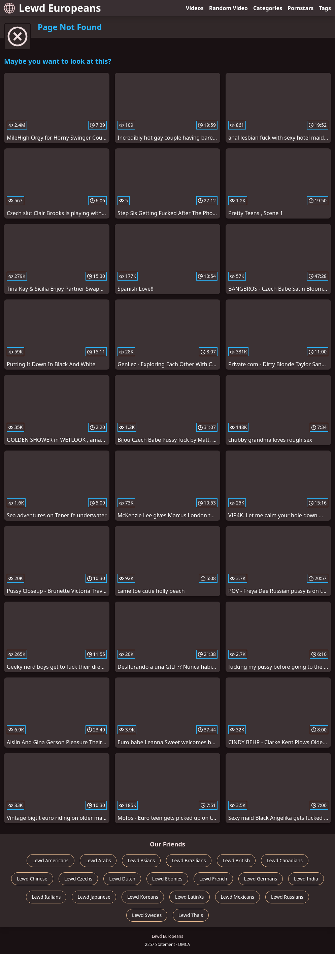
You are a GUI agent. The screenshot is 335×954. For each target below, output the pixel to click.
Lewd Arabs (98, 860)
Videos (195, 8)
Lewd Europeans (52, 8)
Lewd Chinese (32, 878)
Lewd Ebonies (167, 878)
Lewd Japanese (93, 897)
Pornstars (300, 8)
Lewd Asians (141, 860)
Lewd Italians (46, 897)
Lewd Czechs (78, 878)
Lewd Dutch (122, 878)
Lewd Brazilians (189, 860)
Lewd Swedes (147, 915)
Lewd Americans (50, 860)
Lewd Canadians (285, 860)
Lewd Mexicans (237, 897)
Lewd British (236, 860)
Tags (325, 8)
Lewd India (306, 878)
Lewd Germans (260, 878)
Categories (267, 8)
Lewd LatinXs (189, 897)
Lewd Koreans (142, 897)
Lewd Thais (190, 915)
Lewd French (213, 878)
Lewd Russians (287, 897)
